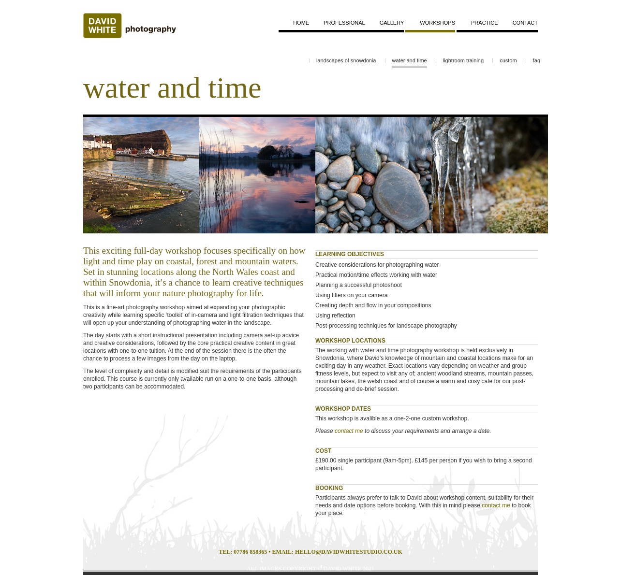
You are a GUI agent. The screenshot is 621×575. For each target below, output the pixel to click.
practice (484, 23)
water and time (409, 60)
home (301, 23)
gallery (392, 23)
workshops (437, 23)
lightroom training (463, 60)
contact (525, 23)
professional (344, 23)
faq (536, 60)
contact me (349, 431)
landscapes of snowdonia (346, 60)
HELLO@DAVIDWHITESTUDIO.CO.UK (348, 551)
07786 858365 (250, 551)
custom (508, 60)
